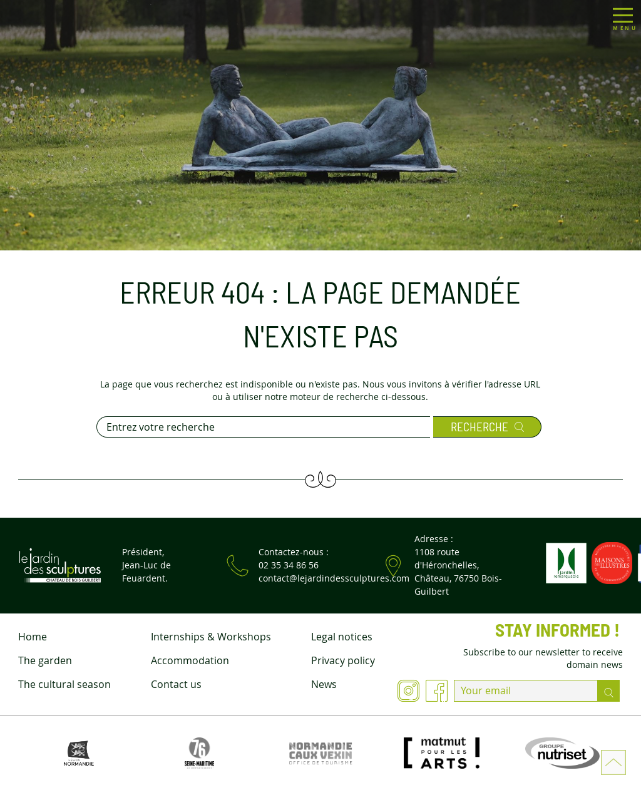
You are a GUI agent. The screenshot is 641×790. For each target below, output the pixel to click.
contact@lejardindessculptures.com (334, 578)
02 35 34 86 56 (289, 565)
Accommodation (190, 660)
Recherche (487, 427)
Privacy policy (343, 660)
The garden (45, 660)
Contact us (176, 684)
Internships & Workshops (211, 637)
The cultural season (64, 684)
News (324, 684)
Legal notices (341, 637)
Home (32, 637)
